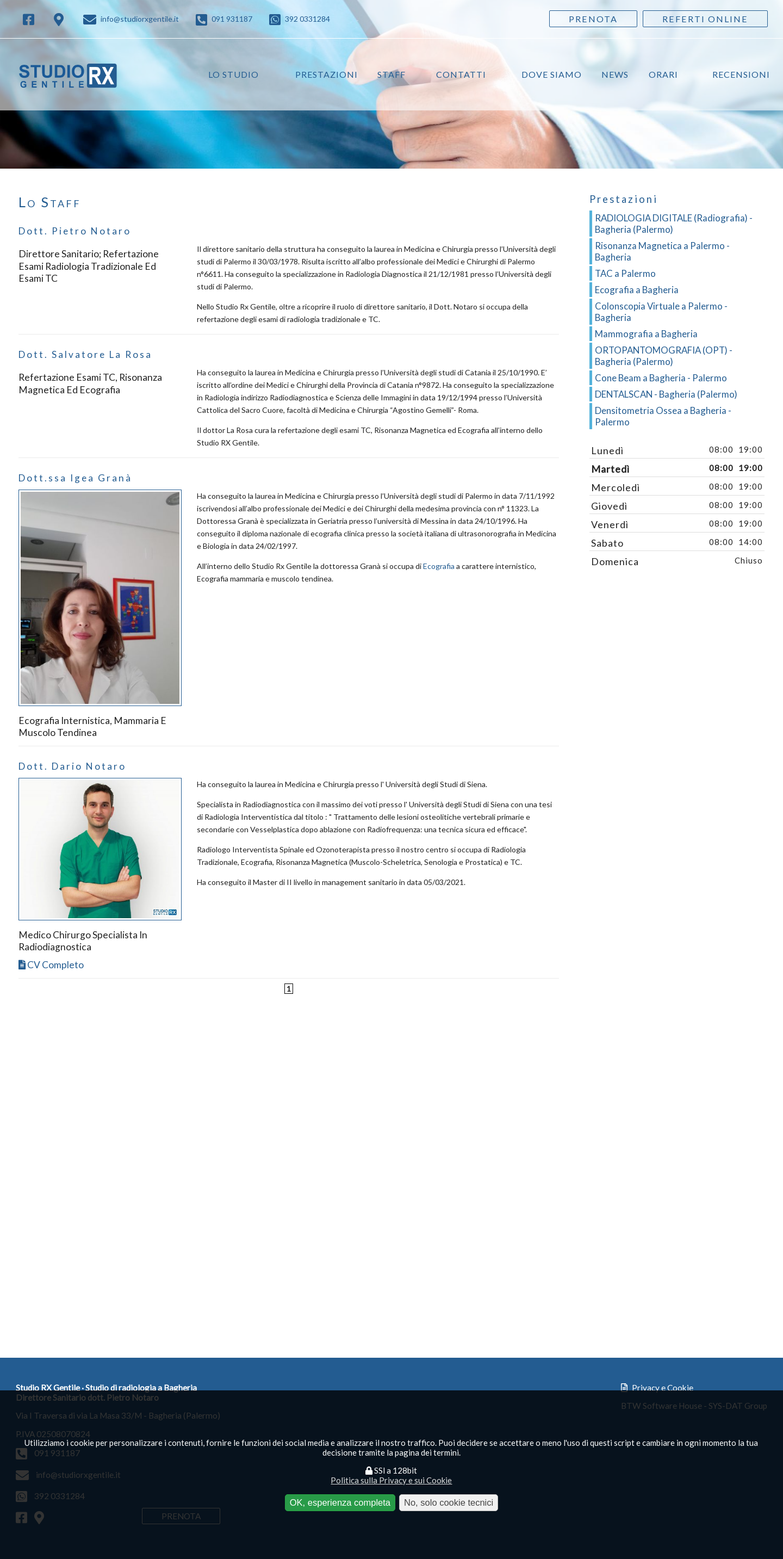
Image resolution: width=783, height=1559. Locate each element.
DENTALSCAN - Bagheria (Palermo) (666, 394)
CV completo (51, 964)
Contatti (461, 74)
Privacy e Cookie (657, 1388)
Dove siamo (551, 74)
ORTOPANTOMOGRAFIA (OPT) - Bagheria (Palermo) (663, 355)
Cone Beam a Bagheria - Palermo (661, 377)
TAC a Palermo (625, 273)
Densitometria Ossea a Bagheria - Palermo (663, 416)
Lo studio (233, 74)
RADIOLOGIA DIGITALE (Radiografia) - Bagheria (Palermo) (674, 223)
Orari (663, 74)
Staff (391, 74)
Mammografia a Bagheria (646, 333)
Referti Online (705, 19)
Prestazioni (326, 74)
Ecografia (439, 566)
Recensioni (741, 74)
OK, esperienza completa (340, 1502)
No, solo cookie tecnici (448, 1502)
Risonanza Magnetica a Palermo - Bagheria (662, 251)
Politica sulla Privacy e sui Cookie (391, 1480)
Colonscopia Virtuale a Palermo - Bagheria (661, 311)
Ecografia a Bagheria (637, 289)
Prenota (593, 19)
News (615, 74)
